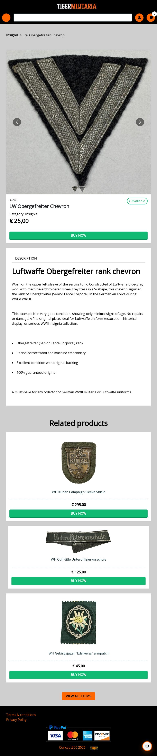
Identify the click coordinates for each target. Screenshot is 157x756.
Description (26, 258)
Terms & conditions (21, 715)
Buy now (78, 235)
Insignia (12, 35)
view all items (78, 696)
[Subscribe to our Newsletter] (147, 746)
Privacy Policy (16, 719)
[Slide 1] (82, 189)
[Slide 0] (75, 189)
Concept (68, 747)
